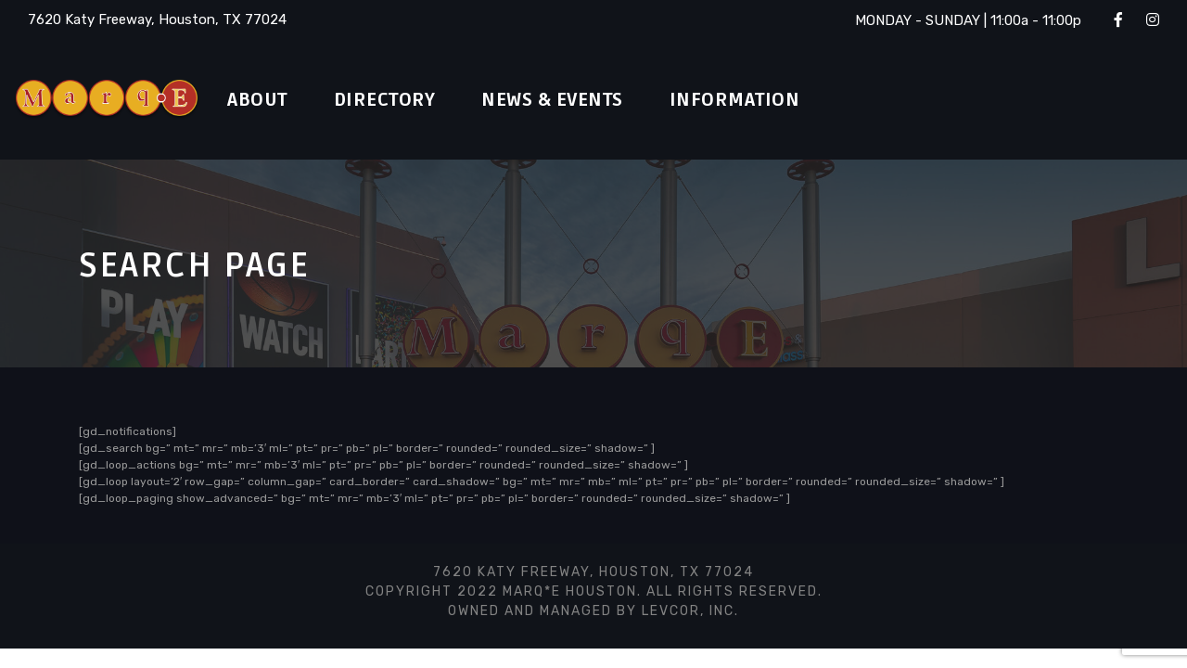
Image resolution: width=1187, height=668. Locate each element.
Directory (398, 100)
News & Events (580, 100)
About (261, 100)
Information (774, 100)
